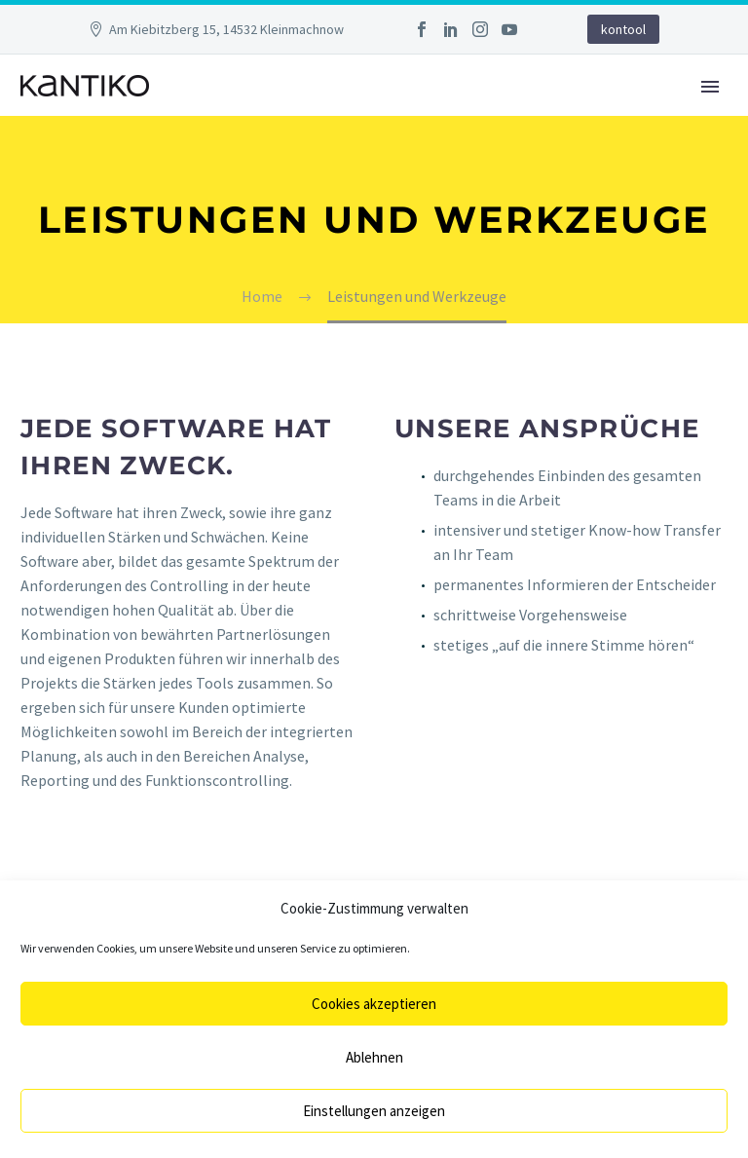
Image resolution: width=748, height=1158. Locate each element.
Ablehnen (374, 1057)
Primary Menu (710, 87)
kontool (623, 29)
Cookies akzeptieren (374, 1003)
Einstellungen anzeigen (374, 1111)
